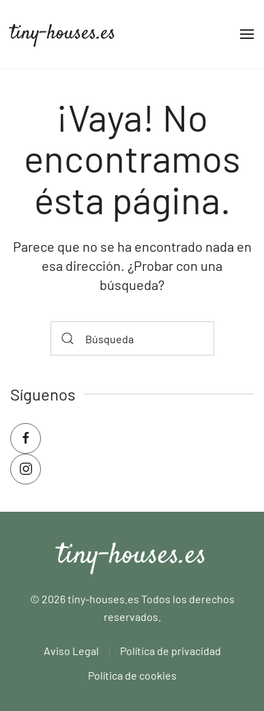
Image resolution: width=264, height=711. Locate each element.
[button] (247, 34)
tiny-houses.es (132, 556)
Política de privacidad (170, 650)
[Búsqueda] (132, 338)
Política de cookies (132, 675)
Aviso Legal (71, 650)
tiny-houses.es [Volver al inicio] (63, 33)
